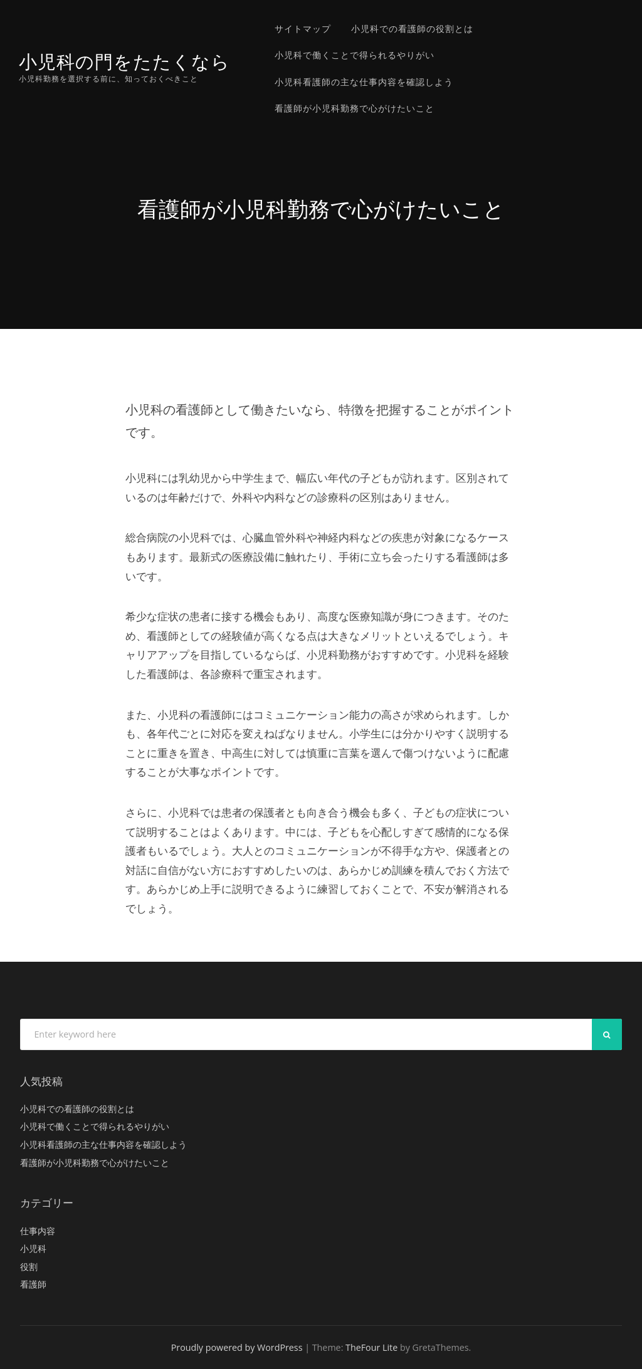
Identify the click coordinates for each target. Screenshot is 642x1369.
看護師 (33, 1284)
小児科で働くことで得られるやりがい (354, 55)
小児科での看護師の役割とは (412, 28)
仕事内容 (37, 1231)
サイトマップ (303, 28)
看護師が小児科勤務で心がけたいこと (354, 108)
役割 (29, 1267)
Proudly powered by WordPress (237, 1347)
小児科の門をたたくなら (124, 62)
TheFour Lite (371, 1347)
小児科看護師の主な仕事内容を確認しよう (364, 82)
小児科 (33, 1248)
